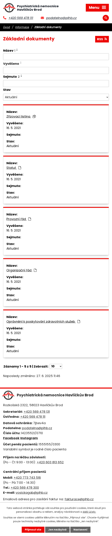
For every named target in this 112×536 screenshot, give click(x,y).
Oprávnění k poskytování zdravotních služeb (43, 321)
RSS (102, 39)
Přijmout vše (33, 529)
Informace (22, 27)
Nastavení (80, 529)
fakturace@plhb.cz (79, 499)
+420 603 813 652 (50, 462)
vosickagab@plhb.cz (32, 492)
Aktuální (12, 146)
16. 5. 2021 (13, 128)
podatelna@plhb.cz (61, 18)
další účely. (89, 512)
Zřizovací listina (21, 116)
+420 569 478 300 (25, 487)
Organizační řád (21, 270)
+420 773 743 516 (27, 477)
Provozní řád (18, 219)
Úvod (6, 27)
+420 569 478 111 (21, 18)
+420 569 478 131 (37, 411)
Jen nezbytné (57, 529)
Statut (13, 168)
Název (9, 50)
